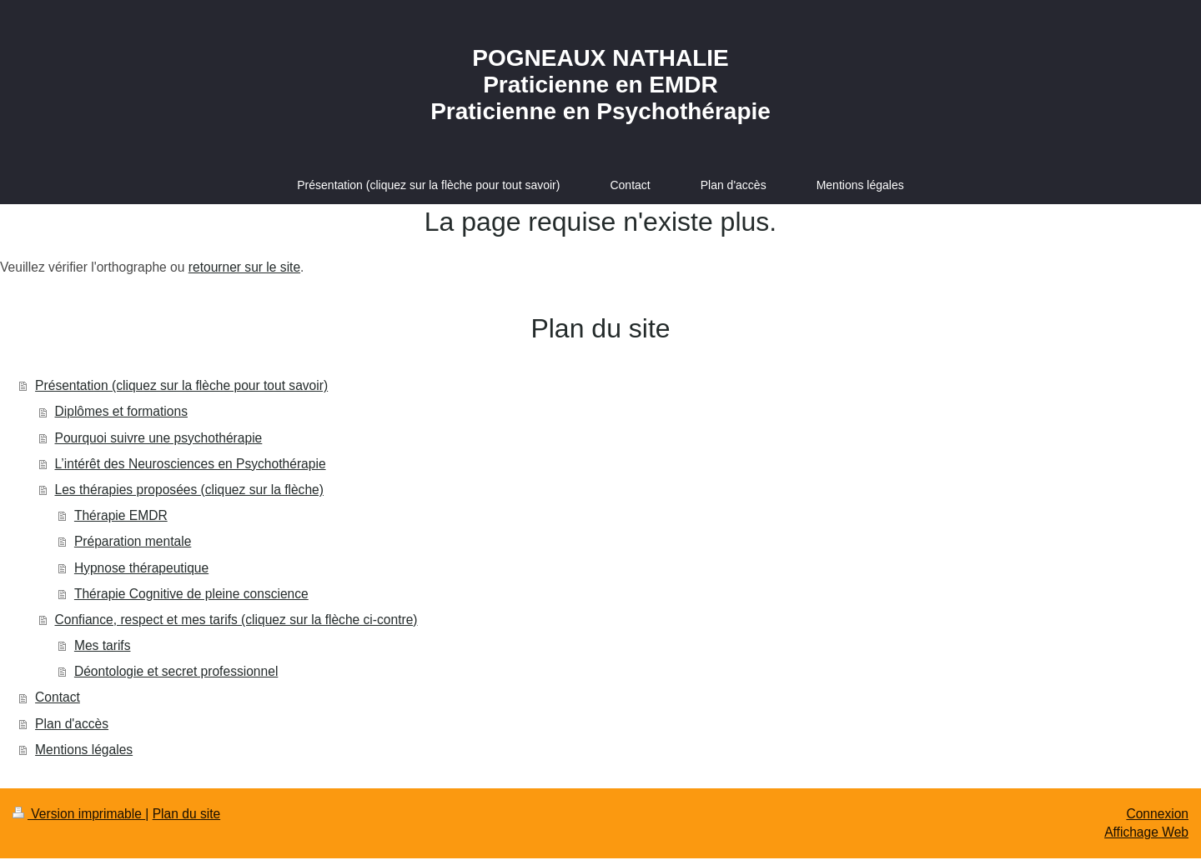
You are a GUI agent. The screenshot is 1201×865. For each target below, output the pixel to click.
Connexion (1157, 814)
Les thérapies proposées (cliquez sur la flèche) (189, 489)
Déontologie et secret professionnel (176, 671)
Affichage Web (1146, 832)
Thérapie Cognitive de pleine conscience (191, 594)
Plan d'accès (71, 724)
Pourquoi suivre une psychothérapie (159, 438)
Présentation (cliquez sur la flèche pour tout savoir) (181, 385)
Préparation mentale (132, 541)
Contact (57, 697)
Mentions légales (84, 749)
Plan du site (187, 814)
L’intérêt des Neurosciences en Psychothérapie (190, 464)
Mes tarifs (102, 645)
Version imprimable (79, 814)
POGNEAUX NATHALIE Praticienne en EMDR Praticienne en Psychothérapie (600, 84)
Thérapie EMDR (121, 515)
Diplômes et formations (121, 411)
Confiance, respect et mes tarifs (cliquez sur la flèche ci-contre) (236, 619)
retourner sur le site (244, 267)
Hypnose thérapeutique (141, 568)
